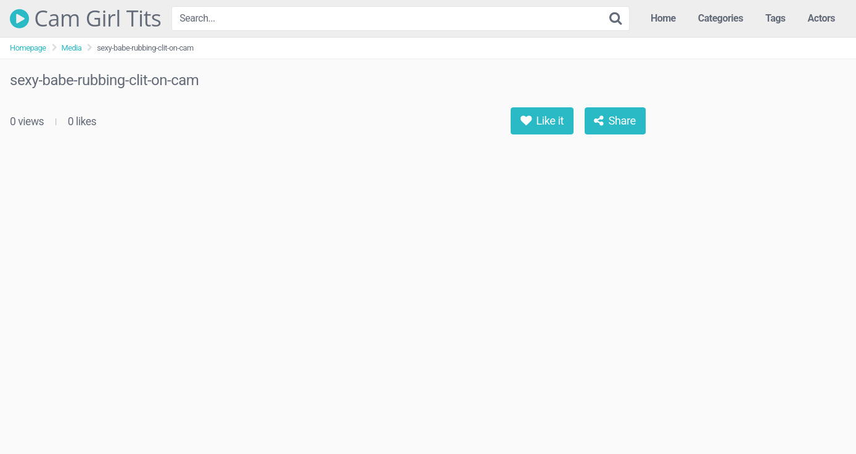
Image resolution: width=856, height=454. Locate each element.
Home (663, 18)
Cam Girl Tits (86, 18)
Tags (775, 18)
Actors (821, 18)
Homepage (28, 47)
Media (72, 47)
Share (614, 120)
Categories (720, 18)
